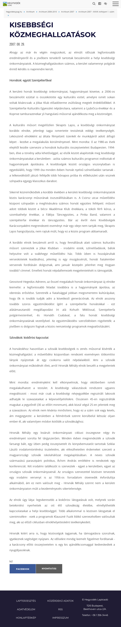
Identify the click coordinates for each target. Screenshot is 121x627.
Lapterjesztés (26, 601)
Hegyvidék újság (13, 4)
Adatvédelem (26, 609)
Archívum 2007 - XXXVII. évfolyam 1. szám (96, 11)
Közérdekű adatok (60, 601)
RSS (60, 609)
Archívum (30, 11)
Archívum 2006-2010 (48, 11)
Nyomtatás (49, 569)
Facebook (22, 569)
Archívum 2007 (67, 11)
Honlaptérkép (26, 618)
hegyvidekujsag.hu (14, 11)
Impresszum (60, 618)
